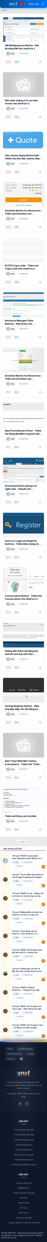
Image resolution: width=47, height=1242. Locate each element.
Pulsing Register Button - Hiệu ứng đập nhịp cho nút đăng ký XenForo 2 (22, 709)
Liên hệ (9, 1049)
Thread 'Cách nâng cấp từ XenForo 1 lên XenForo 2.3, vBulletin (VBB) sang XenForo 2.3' (26, 932)
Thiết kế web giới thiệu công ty (24, 1165)
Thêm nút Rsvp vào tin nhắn (20, 816)
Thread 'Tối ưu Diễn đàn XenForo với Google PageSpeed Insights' (27, 875)
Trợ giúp (30, 1054)
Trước (21, 842)
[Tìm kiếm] (42, 3)
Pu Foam (23, 1208)
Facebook (20, 1104)
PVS (12, 54)
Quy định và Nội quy (25, 1049)
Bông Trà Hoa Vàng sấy (24, 1155)
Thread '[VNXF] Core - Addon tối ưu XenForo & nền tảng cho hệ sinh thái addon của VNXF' (27, 894)
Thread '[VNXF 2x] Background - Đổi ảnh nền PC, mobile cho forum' (27, 951)
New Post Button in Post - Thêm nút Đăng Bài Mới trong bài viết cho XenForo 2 (23, 433)
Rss (27, 1104)
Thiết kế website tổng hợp (24, 1193)
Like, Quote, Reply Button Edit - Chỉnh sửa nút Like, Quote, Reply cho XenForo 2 (23, 158)
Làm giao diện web (24, 1183)
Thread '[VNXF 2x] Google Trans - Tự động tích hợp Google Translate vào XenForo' (27, 1026)
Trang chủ (10, 1059)
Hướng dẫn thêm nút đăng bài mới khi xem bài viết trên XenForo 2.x (21, 654)
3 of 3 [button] (30, 842)
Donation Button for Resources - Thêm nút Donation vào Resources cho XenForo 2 (23, 213)
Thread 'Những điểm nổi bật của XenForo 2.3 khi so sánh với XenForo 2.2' (27, 913)
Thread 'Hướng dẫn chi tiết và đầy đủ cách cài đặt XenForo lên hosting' (27, 970)
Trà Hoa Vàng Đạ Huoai (24, 1140)
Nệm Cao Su (24, 1213)
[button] (24, 4)
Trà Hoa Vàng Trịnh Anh (24, 1130)
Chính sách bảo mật (14, 1054)
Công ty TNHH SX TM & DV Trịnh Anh (23, 1223)
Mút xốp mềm (23, 1203)
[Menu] (5, 4)
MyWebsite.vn (24, 1188)
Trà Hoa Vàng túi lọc (24, 1150)
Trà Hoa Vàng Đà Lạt (23, 1145)
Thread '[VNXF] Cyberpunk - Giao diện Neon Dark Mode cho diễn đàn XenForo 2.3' (26, 857)
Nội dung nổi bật (13, 848)
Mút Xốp (23, 1198)
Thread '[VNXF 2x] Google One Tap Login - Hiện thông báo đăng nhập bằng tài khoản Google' (27, 1007)
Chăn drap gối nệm (24, 1218)
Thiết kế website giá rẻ (24, 1160)
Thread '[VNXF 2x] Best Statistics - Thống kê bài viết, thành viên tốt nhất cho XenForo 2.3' (27, 988)
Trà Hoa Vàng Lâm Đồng (24, 1135)
